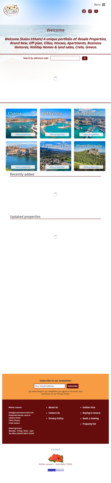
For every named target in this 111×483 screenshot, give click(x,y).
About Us (53, 407)
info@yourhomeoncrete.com (21, 413)
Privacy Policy (56, 418)
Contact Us (54, 413)
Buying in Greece (91, 413)
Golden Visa (89, 407)
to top (56, 449)
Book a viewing (91, 418)
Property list (89, 424)
